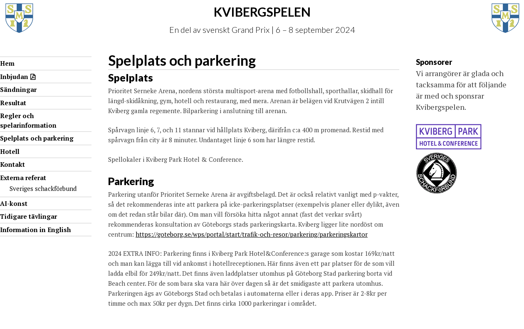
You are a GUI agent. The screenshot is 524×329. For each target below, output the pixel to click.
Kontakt (12, 164)
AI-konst (13, 203)
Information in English (35, 229)
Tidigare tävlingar (28, 216)
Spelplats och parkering (37, 138)
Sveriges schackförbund (43, 188)
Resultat (13, 103)
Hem (7, 63)
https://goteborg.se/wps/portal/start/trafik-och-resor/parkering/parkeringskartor (252, 234)
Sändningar (18, 89)
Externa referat (23, 177)
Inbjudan (14, 76)
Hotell (10, 151)
